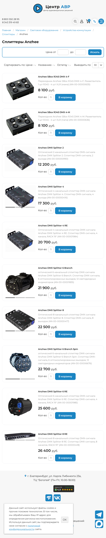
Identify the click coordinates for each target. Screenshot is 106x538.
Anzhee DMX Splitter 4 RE (53, 225)
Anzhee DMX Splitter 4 (51, 186)
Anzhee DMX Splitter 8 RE (52, 434)
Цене (29, 64)
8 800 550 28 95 (10, 19)
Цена (49, 52)
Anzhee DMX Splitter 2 (51, 147)
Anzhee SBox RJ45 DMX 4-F (53, 76)
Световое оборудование (44, 30)
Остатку (62, 64)
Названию (45, 64)
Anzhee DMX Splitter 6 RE (52, 391)
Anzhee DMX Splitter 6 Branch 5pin (58, 349)
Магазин (21, 30)
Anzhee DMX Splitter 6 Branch (55, 268)
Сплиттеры (8, 34)
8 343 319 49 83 (10, 22)
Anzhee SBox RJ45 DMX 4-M (54, 112)
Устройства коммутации (77, 30)
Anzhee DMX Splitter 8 (51, 310)
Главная (6, 30)
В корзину (65, 97)
